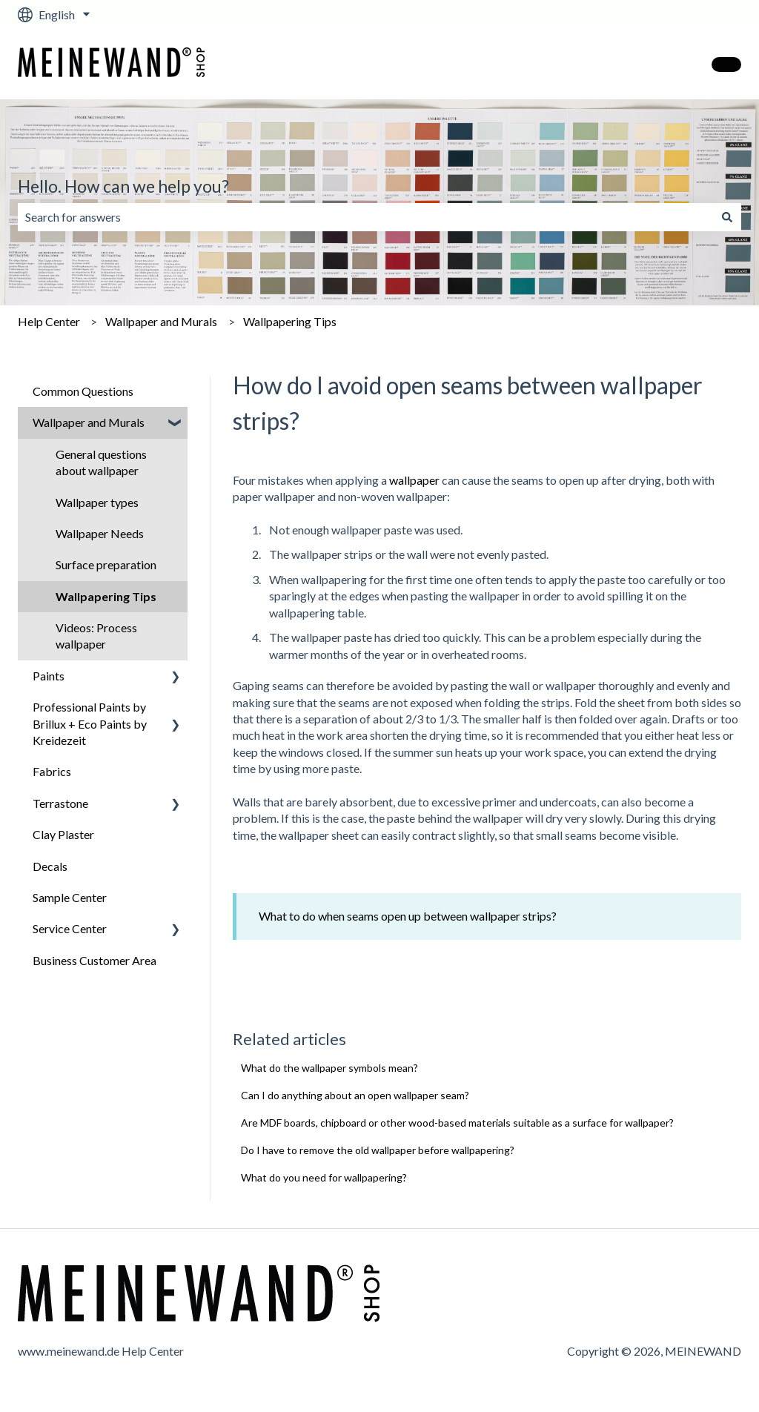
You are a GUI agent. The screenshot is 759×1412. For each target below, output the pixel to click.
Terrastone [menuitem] (60, 803)
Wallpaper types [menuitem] (97, 502)
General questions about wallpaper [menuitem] (101, 462)
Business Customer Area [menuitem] (94, 960)
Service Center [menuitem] (70, 928)
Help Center (49, 321)
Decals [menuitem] (50, 866)
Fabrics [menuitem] (52, 771)
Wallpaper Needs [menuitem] (100, 533)
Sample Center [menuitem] (70, 897)
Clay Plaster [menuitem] (63, 834)
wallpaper (414, 480)
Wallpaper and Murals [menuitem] (89, 422)
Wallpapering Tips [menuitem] (106, 596)
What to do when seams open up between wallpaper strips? (408, 916)
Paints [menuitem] (48, 676)
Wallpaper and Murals (161, 321)
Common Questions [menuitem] (83, 391)
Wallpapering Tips (290, 321)
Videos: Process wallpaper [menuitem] (96, 635)
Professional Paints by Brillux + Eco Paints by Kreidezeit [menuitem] (90, 723)
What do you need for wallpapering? (324, 1177)
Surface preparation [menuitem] (106, 564)
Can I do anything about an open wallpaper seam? (355, 1095)
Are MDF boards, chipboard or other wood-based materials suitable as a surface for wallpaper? (457, 1122)
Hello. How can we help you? (123, 186)
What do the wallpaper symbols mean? (329, 1067)
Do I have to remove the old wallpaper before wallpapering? (377, 1150)
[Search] (727, 217)
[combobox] (365, 217)
